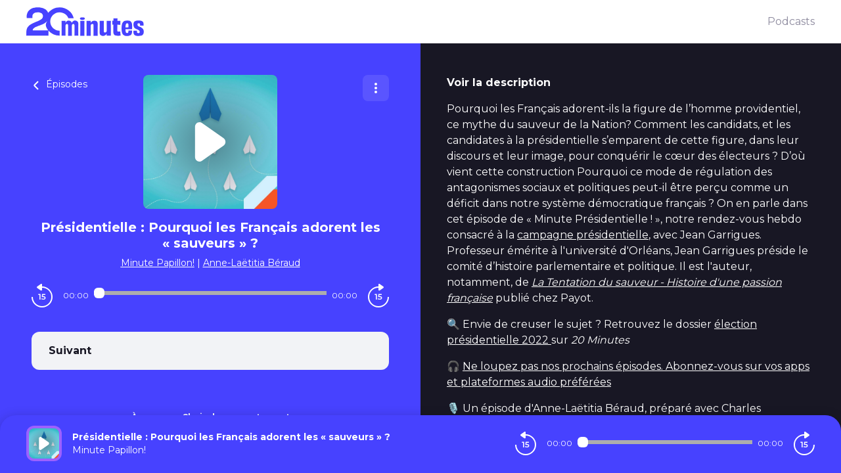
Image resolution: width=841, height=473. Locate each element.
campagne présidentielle (582, 235)
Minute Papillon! (157, 263)
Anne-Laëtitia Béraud (251, 263)
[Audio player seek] (210, 293)
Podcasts (791, 21)
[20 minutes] (396, 21)
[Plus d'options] (376, 88)
